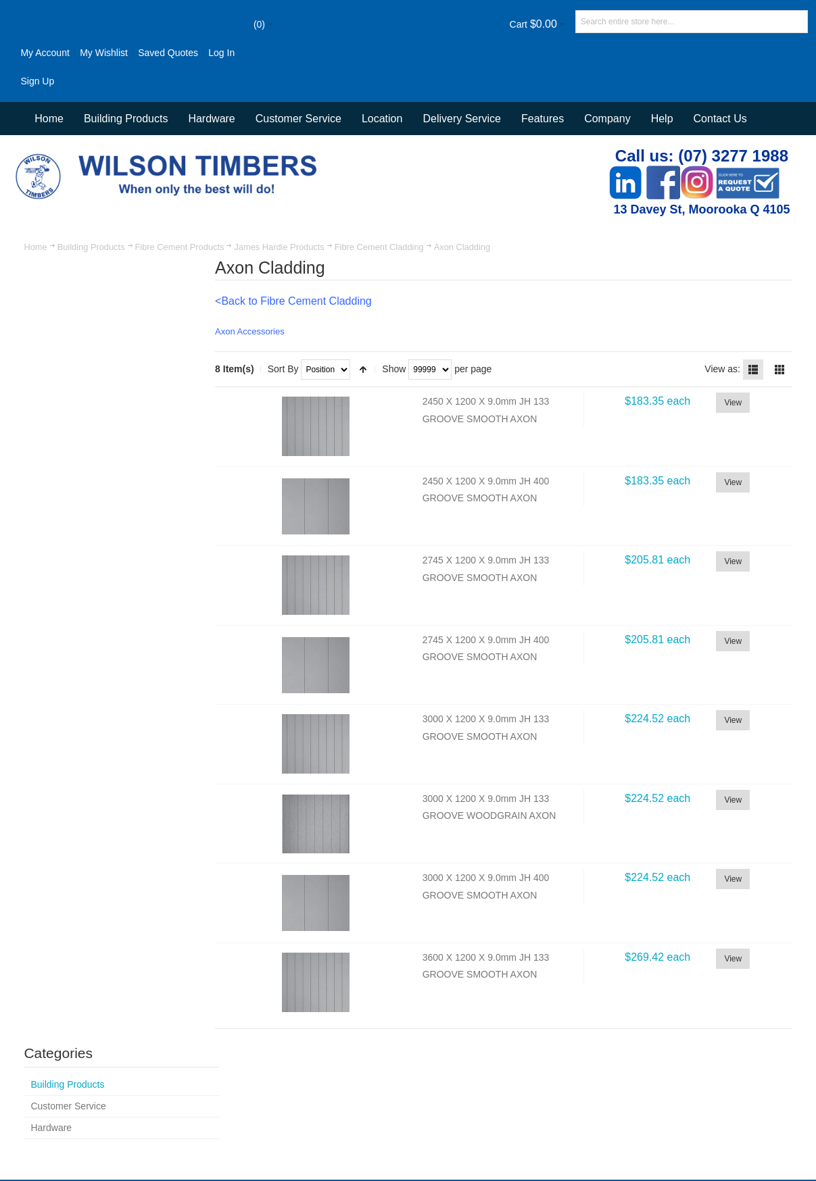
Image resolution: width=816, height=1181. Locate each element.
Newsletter (597, 1119)
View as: (722, 368)
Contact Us (720, 118)
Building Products (91, 247)
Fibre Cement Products (179, 247)
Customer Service (540, 1080)
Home (35, 247)
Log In (222, 52)
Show (399, 368)
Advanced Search (305, 1080)
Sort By (288, 368)
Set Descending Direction (368, 369)
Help (662, 118)
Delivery (606, 1080)
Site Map (238, 1080)
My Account (45, 52)
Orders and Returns (393, 1080)
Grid (779, 369)
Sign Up (38, 81)
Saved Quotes (169, 52)
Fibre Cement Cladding (379, 247)
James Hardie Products (280, 247)
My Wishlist (104, 52)
